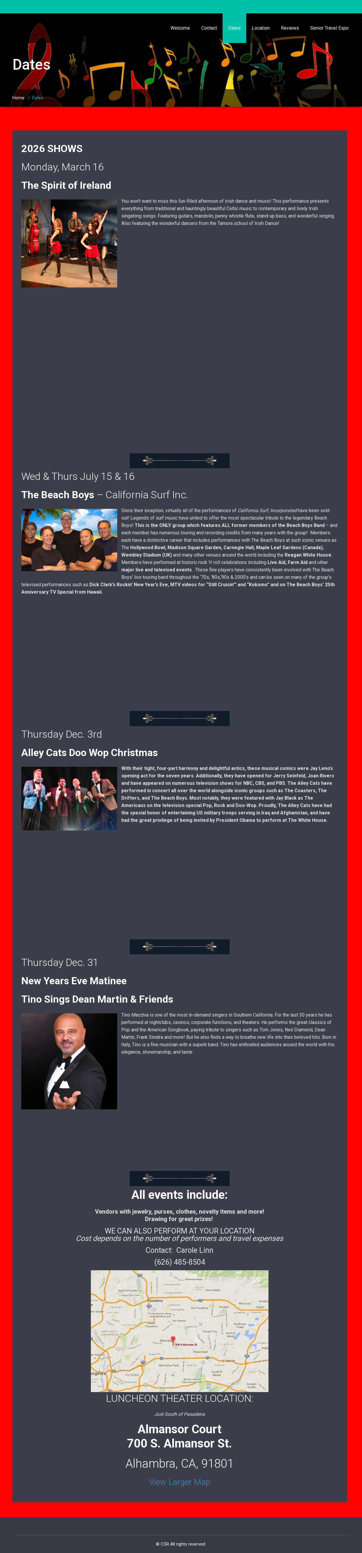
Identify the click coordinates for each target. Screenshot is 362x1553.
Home (18, 97)
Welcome (180, 28)
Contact (209, 28)
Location (261, 28)
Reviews (290, 28)
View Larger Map (179, 1482)
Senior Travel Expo (329, 28)
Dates (234, 28)
